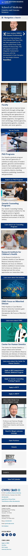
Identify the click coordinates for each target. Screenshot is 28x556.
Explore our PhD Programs (14, 180)
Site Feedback (5, 526)
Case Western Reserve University (13, 493)
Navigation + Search (11, 18)
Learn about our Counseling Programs (14, 226)
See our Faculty (14, 130)
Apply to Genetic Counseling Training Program (14, 380)
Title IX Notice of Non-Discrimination (11, 501)
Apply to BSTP (14, 387)
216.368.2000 (5, 497)
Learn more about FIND (14, 320)
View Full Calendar (14, 479)
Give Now (4, 545)
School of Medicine (12, 7)
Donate (14, 447)
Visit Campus (5, 547)
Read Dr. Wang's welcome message (14, 432)
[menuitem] (14, 543)
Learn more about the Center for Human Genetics (14, 362)
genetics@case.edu (9, 523)
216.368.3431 (8, 521)
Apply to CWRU (5, 543)
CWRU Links (6, 540)
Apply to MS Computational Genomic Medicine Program (14, 371)
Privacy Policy (12, 499)
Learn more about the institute (14, 277)
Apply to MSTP (14, 394)
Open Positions (14, 440)
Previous (5, 31)
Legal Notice (5, 499)
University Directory (6, 549)
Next (24, 31)
